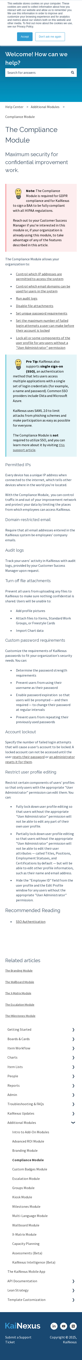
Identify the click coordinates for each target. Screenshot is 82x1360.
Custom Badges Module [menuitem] (29, 1169)
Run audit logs (26, 298)
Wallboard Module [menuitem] (25, 1225)
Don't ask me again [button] (50, 36)
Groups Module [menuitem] (23, 1188)
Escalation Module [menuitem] (26, 1178)
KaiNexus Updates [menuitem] (20, 1113)
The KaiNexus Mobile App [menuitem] (26, 1271)
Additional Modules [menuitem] (21, 1122)
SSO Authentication (30, 921)
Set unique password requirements (41, 313)
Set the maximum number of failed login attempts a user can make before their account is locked (45, 325)
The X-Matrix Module (18, 993)
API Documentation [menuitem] (22, 1281)
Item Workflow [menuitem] (18, 1048)
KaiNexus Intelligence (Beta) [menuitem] (33, 1262)
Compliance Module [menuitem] (28, 1160)
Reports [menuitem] (13, 1085)
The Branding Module (19, 970)
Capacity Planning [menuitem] (26, 1243)
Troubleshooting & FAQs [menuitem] (25, 1104)
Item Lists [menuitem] (15, 1067)
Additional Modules (45, 107)
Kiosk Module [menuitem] (22, 1197)
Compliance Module (20, 116)
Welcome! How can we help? (36, 58)
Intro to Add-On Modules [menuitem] (30, 1132)
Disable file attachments (34, 306)
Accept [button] (25, 36)
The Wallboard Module (19, 982)
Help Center (14, 107)
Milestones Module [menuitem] (26, 1206)
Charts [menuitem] (12, 1057)
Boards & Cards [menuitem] (18, 1039)
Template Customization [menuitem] (26, 1299)
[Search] (72, 72)
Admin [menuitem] (12, 1094)
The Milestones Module (20, 1016)
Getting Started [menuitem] (19, 1029)
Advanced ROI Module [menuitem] (28, 1141)
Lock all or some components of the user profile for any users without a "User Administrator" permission (43, 343)
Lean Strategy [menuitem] (17, 1290)
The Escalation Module (19, 1005)
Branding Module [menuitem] (25, 1150)
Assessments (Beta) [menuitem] (27, 1253)
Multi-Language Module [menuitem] (30, 1215)
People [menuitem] (12, 1076)
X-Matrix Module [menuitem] (24, 1234)
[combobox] (36, 72)
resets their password (28, 757)
